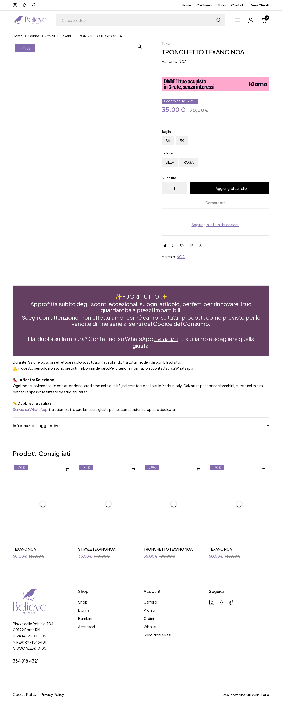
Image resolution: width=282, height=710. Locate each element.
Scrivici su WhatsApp (30, 408)
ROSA (189, 162)
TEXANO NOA (24, 548)
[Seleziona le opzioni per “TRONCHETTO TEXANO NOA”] (198, 468)
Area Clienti (260, 5)
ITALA (264, 694)
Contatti (238, 5)
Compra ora (215, 202)
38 (168, 140)
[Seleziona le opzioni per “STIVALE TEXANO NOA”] (132, 468)
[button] (149, 47)
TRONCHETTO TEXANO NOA (168, 548)
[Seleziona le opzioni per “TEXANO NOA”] (67, 468)
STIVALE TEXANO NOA (96, 548)
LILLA (170, 162)
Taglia (166, 132)
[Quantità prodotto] (174, 188)
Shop (221, 5)
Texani (66, 36)
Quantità (169, 178)
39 (182, 140)
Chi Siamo (204, 5)
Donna (33, 36)
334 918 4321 (166, 338)
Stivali (50, 36)
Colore (167, 153)
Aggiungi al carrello (231, 188)
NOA (181, 256)
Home (186, 5)
